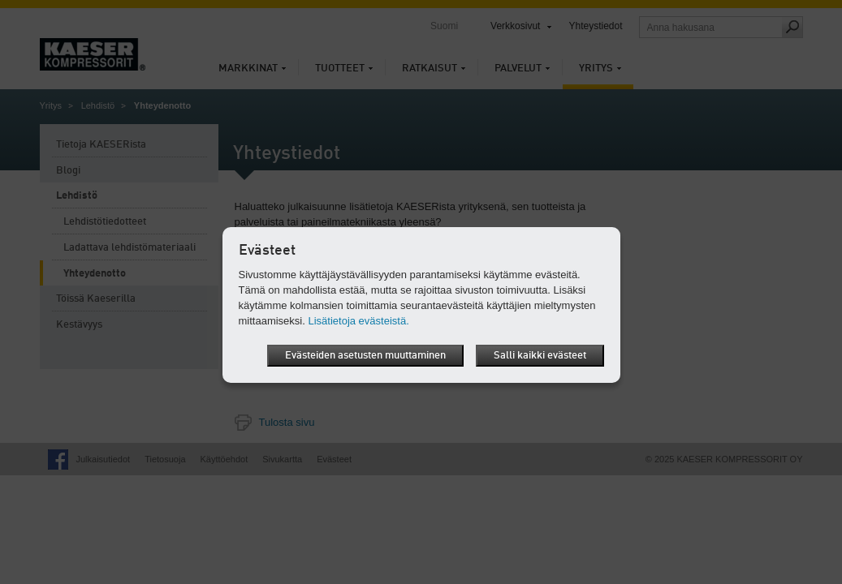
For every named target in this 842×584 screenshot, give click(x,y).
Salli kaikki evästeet (540, 355)
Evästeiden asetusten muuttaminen (365, 355)
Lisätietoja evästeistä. (358, 321)
